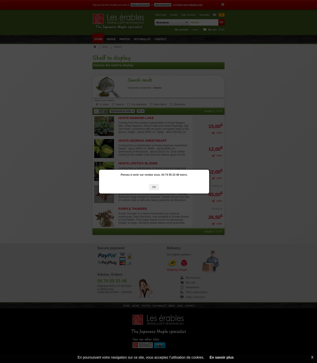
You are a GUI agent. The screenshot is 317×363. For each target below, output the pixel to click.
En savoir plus (222, 357)
